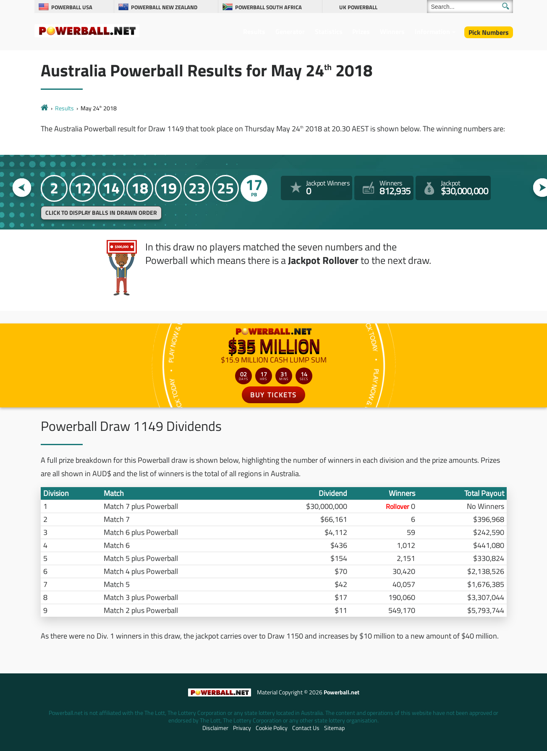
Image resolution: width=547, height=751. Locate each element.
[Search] (470, 6)
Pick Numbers (488, 32)
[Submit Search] (505, 6)
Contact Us (305, 728)
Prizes (361, 31)
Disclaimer (215, 728)
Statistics (329, 31)
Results (254, 31)
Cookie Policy (272, 728)
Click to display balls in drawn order (101, 213)
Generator (290, 31)
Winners (392, 31)
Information (432, 31)
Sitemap (334, 728)
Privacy (242, 728)
